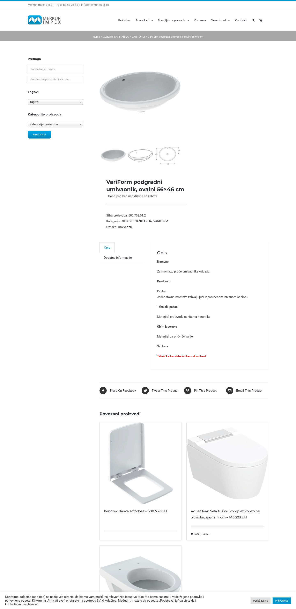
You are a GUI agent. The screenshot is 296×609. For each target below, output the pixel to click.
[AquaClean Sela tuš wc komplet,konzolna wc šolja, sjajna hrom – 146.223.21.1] (227, 469)
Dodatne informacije (118, 263)
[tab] (107, 253)
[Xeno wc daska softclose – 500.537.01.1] (140, 469)
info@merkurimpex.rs (95, 4)
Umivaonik (125, 233)
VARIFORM (160, 227)
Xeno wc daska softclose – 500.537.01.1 (135, 517)
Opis (107, 253)
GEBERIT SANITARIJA (137, 227)
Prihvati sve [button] (281, 600)
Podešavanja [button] (260, 600)
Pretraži (39, 134)
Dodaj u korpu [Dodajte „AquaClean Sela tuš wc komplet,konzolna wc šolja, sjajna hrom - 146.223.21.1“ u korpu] (201, 540)
